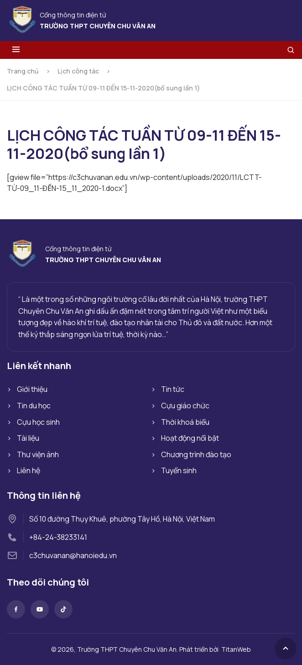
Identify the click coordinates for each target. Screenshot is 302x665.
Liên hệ (28, 470)
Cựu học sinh (38, 422)
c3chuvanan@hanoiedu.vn (73, 555)
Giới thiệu (32, 389)
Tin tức (172, 389)
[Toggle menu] (16, 50)
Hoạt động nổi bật (190, 438)
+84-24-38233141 (58, 537)
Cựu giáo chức (185, 406)
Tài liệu (28, 438)
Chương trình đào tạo (196, 454)
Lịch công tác (78, 71)
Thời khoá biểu (185, 422)
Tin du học (34, 406)
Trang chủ (23, 71)
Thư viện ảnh (38, 454)
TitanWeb (236, 649)
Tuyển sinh (179, 470)
